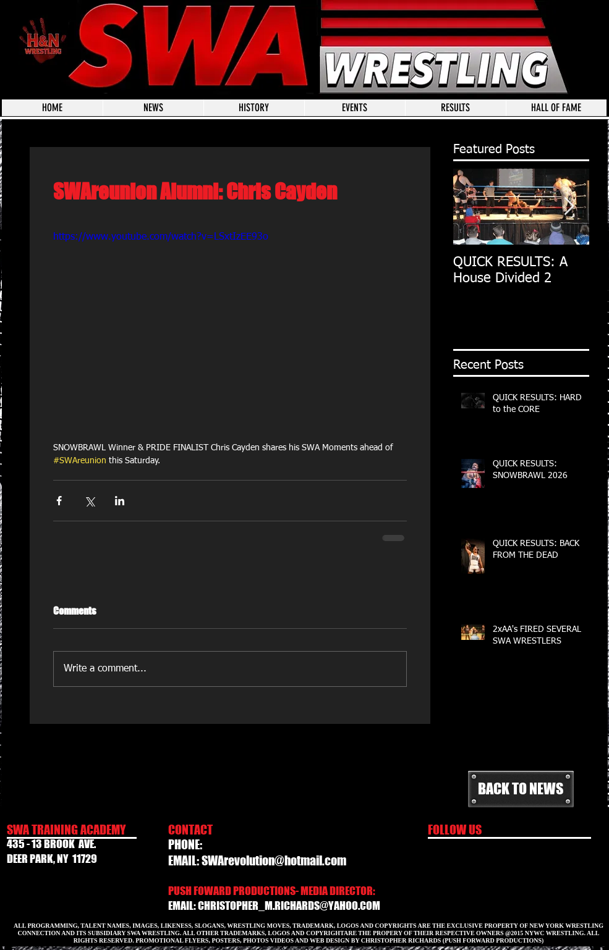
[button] (354, 107)
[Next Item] (569, 206)
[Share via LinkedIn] (120, 501)
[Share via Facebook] (59, 501)
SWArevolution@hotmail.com (274, 860)
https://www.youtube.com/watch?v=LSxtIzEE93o (160, 237)
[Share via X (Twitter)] (89, 501)
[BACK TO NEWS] (521, 789)
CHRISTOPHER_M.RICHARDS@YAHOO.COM (289, 905)
